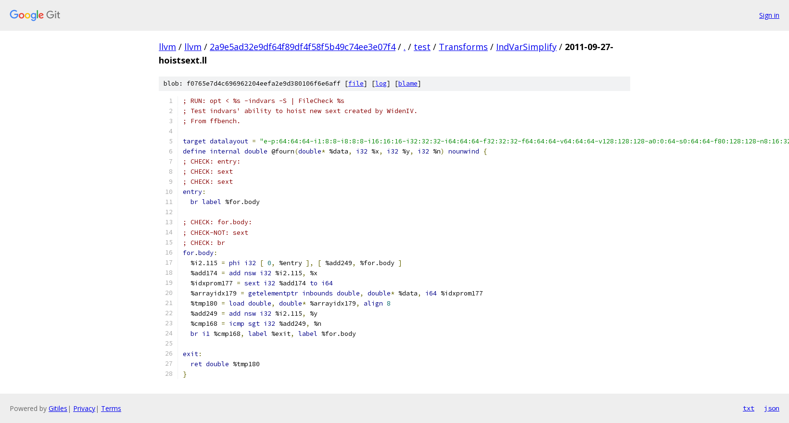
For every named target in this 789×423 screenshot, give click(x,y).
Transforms (463, 46)
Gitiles (58, 408)
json (771, 408)
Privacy (84, 408)
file (356, 83)
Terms (111, 408)
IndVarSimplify (526, 46)
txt (748, 408)
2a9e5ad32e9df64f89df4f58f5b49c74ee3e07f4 (302, 46)
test (422, 46)
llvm (167, 46)
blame (408, 83)
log (381, 83)
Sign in (769, 15)
